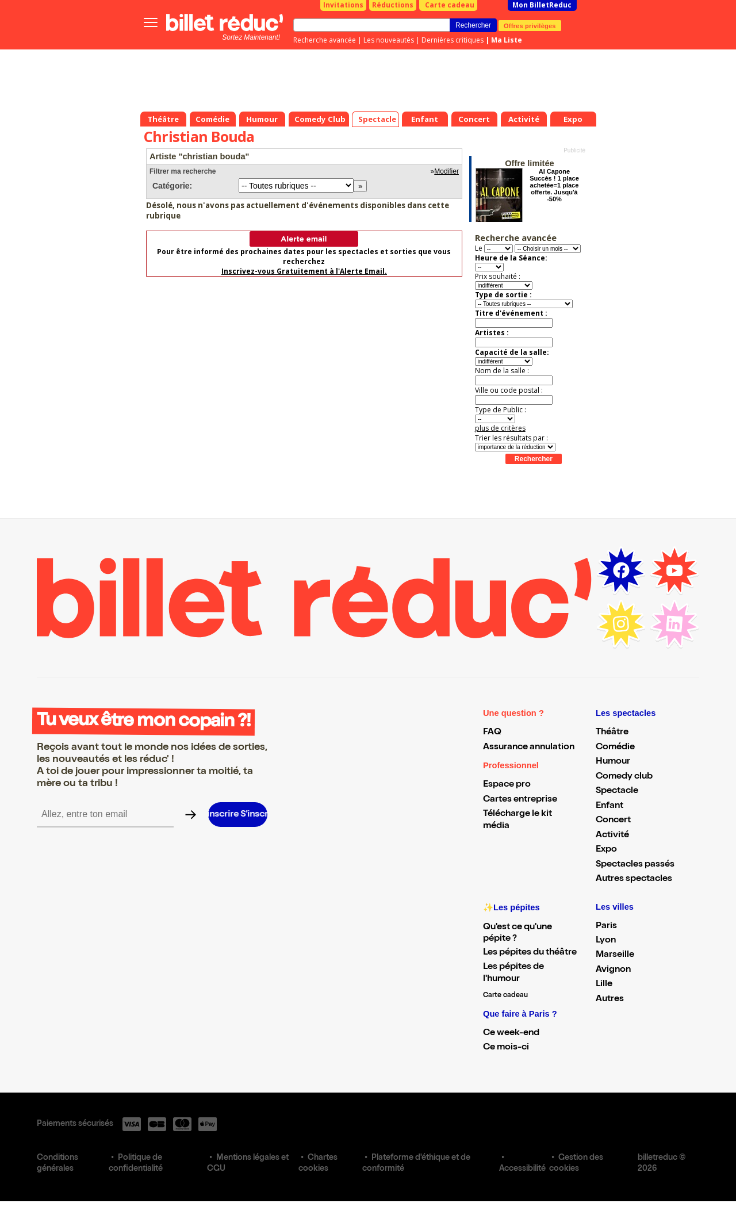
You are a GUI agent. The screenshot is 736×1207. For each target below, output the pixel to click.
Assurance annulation (528, 747)
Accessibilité (522, 1169)
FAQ (492, 732)
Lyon (606, 940)
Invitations (343, 5)
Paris (606, 926)
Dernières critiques (452, 40)
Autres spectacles (634, 879)
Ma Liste (506, 40)
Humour (613, 762)
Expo (606, 850)
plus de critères (500, 428)
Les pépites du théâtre (530, 952)
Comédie (615, 747)
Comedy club (624, 776)
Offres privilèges (530, 25)
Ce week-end (511, 1033)
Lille (604, 984)
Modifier (446, 171)
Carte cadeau (449, 5)
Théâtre (612, 732)
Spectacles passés (635, 864)
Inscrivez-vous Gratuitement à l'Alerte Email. (304, 271)
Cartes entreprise (520, 799)
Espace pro (507, 785)
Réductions (392, 5)
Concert (613, 820)
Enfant (609, 806)
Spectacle (617, 791)
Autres (610, 999)
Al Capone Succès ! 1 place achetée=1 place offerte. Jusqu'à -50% (554, 185)
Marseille (615, 955)
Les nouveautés (388, 40)
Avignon (613, 970)
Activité (612, 835)
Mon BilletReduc (542, 5)
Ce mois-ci (506, 1047)
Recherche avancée (324, 40)
